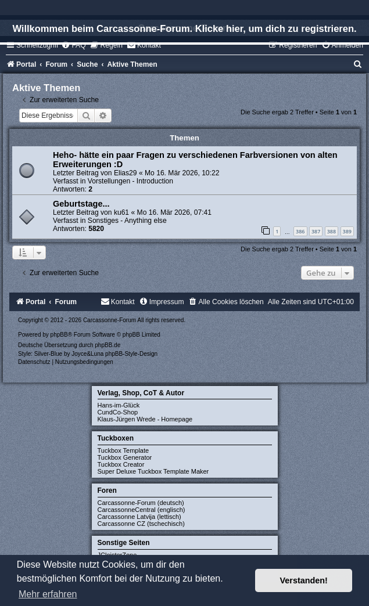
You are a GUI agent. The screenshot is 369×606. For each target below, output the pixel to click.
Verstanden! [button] (304, 580)
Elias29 (125, 173)
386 (300, 231)
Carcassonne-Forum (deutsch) (141, 502)
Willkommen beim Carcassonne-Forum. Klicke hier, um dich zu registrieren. (184, 28)
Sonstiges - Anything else (127, 221)
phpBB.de (107, 345)
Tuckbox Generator (125, 457)
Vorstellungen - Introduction (130, 181)
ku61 (121, 212)
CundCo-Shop (118, 412)
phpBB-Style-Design (131, 354)
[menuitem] (73, 45)
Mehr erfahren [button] (48, 594)
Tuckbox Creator (121, 464)
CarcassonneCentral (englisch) (141, 509)
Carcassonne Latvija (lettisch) (139, 516)
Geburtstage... (81, 203)
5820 (96, 229)
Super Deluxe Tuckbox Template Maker (153, 471)
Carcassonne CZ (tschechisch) (141, 523)
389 (347, 231)
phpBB (59, 334)
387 (315, 231)
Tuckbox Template (123, 450)
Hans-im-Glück (119, 405)
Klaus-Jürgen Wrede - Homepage (145, 419)
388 (331, 231)
